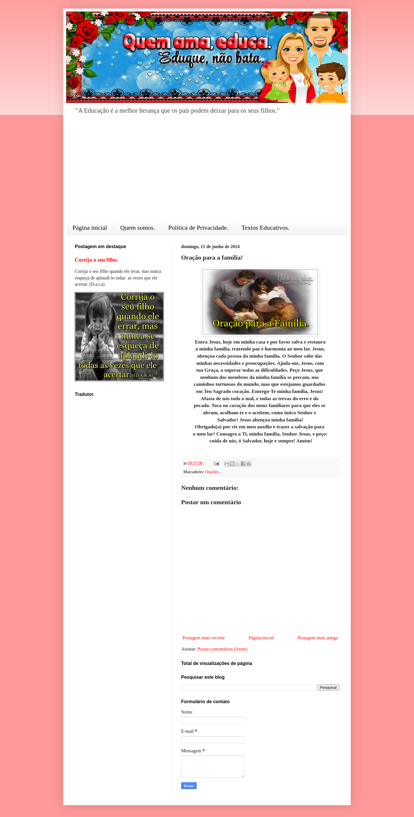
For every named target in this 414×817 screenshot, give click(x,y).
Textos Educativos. (265, 227)
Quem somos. (137, 227)
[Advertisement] (207, 171)
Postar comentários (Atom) (222, 649)
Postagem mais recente (204, 637)
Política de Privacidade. (198, 227)
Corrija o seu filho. (96, 260)
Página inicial (89, 227)
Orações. (212, 471)
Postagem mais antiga (318, 637)
